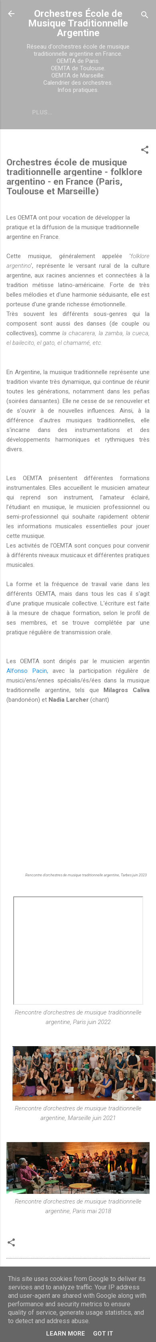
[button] (145, 151)
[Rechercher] (145, 16)
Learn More (65, 1333)
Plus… (42, 112)
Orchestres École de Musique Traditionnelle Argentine (78, 23)
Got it (103, 1333)
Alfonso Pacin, (27, 670)
